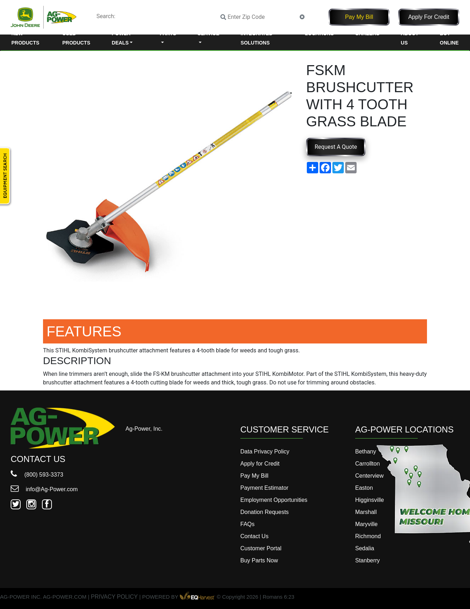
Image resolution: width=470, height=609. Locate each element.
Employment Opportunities (274, 500)
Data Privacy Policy (264, 451)
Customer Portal (261, 548)
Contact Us (254, 536)
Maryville (366, 524)
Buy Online (449, 38)
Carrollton (367, 464)
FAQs (247, 524)
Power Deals (121, 38)
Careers (367, 33)
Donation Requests (264, 512)
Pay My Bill (359, 17)
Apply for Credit (428, 17)
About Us (409, 38)
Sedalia (364, 548)
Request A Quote (336, 146)
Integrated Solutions (257, 38)
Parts (168, 33)
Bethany (365, 451)
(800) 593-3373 (37, 475)
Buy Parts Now (259, 560)
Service (208, 33)
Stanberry (367, 560)
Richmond (368, 536)
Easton (364, 488)
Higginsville (369, 500)
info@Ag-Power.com (44, 489)
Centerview (369, 476)
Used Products (76, 38)
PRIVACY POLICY (114, 597)
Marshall (365, 512)
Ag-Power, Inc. (143, 429)
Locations (319, 33)
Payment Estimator (264, 488)
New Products (25, 38)
